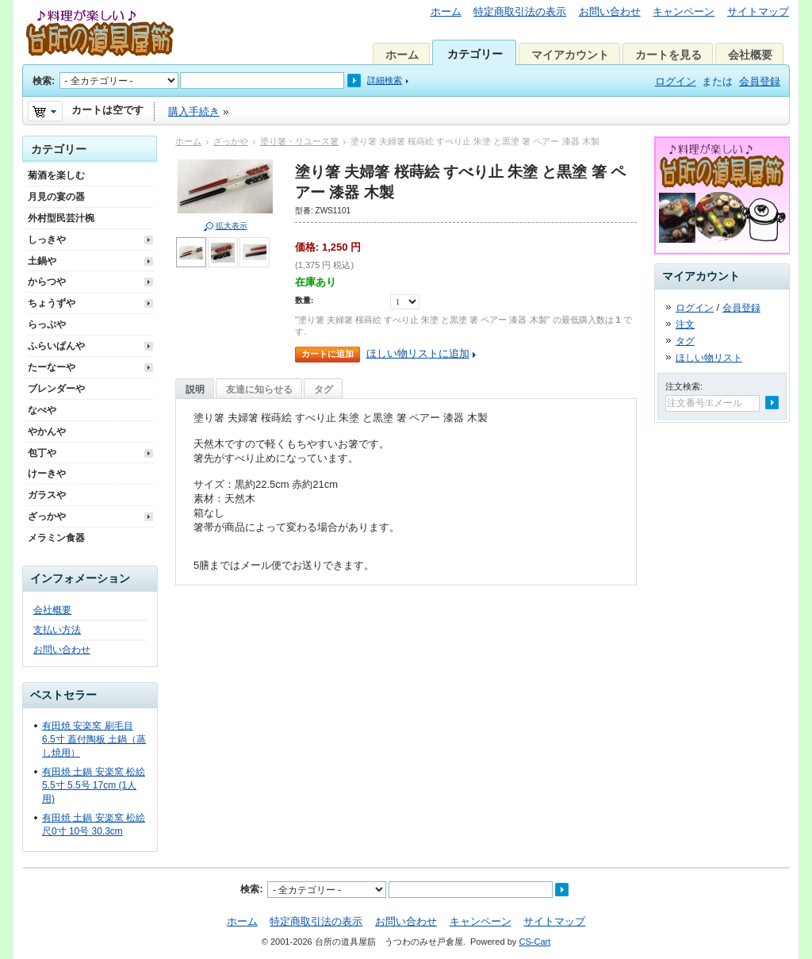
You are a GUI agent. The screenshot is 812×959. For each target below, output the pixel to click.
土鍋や (42, 261)
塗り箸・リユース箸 (299, 141)
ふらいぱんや (56, 345)
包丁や (42, 452)
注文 (685, 324)
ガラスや (47, 495)
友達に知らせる (259, 389)
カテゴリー (475, 54)
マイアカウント (570, 54)
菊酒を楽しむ (56, 175)
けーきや (47, 473)
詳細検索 (384, 80)
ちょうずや (51, 303)
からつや (47, 281)
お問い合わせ (610, 11)
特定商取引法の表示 (519, 11)
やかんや (47, 431)
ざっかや (230, 141)
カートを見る (668, 54)
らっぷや (47, 324)
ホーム (446, 11)
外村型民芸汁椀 (61, 218)
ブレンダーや (56, 388)
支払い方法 (57, 629)
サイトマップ (758, 11)
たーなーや (51, 367)
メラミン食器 (56, 537)
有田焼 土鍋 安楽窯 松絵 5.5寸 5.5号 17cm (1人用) (93, 785)
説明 (195, 389)
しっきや (47, 239)
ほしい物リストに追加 (417, 353)
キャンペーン (683, 11)
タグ (323, 389)
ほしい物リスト (709, 357)
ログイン (675, 81)
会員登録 (759, 81)
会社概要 (750, 54)
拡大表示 (231, 225)
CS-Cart (534, 941)
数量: (304, 300)
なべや (42, 410)
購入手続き (194, 111)
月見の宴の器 (56, 196)
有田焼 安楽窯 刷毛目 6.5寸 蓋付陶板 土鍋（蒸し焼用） (94, 739)
